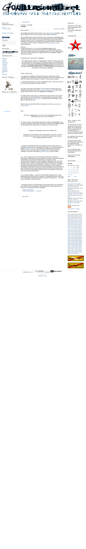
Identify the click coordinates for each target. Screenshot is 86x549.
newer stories (25, 22)
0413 (76, 223)
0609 (76, 239)
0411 (69, 231)
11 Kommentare (29, 191)
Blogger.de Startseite (7, 33)
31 (71, 174)
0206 (76, 253)
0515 (76, 214)
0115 (76, 215)
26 (74, 172)
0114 (72, 220)
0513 (72, 223)
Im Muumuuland (6, 28)
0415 (80, 214)
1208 (69, 241)
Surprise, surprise (72, 199)
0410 (69, 236)
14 (78, 169)
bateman (4, 58)
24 (71, 172)
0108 (80, 244)
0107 (80, 249)
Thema (34, 48)
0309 (72, 240)
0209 (76, 240)
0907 (80, 246)
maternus (4, 67)
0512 (80, 226)
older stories (25, 196)
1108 (72, 241)
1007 (76, 246)
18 (73, 171)
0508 (80, 243)
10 (71, 169)
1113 (80, 220)
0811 (69, 230)
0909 (80, 237)
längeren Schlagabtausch (46, 90)
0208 (76, 244)
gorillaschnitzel (57, 28)
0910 (80, 233)
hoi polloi (4, 64)
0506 (80, 252)
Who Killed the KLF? (73, 186)
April (69, 176)
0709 (72, 239)
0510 (80, 234)
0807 (69, 247)
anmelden (70, 31)
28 (78, 172)
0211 (76, 231)
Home (3, 27)
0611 (76, 230)
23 (70, 172)
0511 (80, 230)
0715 (69, 214)
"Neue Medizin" (37, 98)
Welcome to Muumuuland (28, 189)
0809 (69, 239)
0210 (76, 236)
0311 (72, 231)
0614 (69, 218)
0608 (76, 243)
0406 (69, 253)
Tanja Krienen (49, 33)
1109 (72, 237)
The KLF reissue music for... (75, 192)
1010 (76, 233)
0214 (69, 220)
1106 (72, 250)
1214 (80, 215)
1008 (76, 241)
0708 (72, 243)
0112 (80, 227)
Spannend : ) (71, 189)
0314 (80, 218)
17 (71, 171)
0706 (72, 252)
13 (76, 169)
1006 (76, 250)
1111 (72, 228)
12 (74, 169)
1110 (72, 233)
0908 (80, 241)
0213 (69, 224)
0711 (72, 230)
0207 (76, 249)
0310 (72, 236)
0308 (72, 244)
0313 (80, 223)
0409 (69, 240)
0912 (80, 224)
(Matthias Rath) (44, 151)
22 (68, 172)
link (24, 191)
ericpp (3, 61)
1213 (76, 220)
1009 (76, 237)
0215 (72, 215)
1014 (72, 217)
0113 (72, 224)
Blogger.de (30, 272)
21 (78, 171)
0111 (80, 231)
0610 (76, 234)
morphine (4, 68)
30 (70, 174)
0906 (80, 250)
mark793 (4, 65)
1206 (69, 250)
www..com (7, 111)
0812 (69, 226)
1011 (76, 228)
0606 (76, 252)
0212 (76, 227)
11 (73, 169)
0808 (69, 243)
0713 (80, 221)
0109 (80, 240)
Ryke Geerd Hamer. (31, 148)
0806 (69, 252)
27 (76, 172)
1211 (69, 228)
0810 (69, 234)
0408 (69, 244)
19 (74, 171)
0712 (72, 226)
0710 (72, 234)
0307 (72, 249)
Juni (75, 176)
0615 (72, 214)
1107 (72, 246)
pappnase (4, 70)
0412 (69, 227)
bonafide (4, 60)
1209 (69, 237)
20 (76, 171)
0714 (80, 217)
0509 (80, 239)
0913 (72, 221)
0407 (69, 249)
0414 (76, 218)
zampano (4, 74)
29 (68, 174)
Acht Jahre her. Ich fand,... (75, 183)
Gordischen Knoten (54, 43)
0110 (80, 236)
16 (70, 171)
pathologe (4, 71)
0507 (80, 247)
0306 (72, 253)
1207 (69, 246)
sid (3, 73)
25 (73, 172)
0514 (72, 218)
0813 (76, 221)
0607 (76, 247)
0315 (69, 215)
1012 (76, 224)
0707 (72, 247)
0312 (72, 227)
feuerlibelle (5, 63)
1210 (69, 233)
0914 (76, 217)
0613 (69, 223)
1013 (69, 221)
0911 (80, 228)
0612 (76, 226)
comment (39, 191)
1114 (69, 217)
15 (68, 171)
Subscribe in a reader (74, 208)
